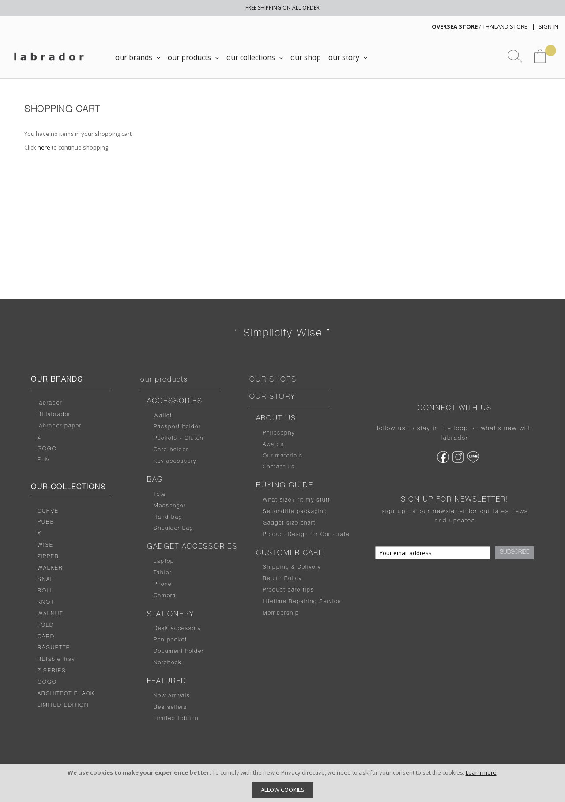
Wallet (163, 416)
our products (164, 380)
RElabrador (54, 414)
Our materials (283, 456)
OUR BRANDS (57, 380)
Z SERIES (52, 671)
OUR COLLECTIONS (68, 487)
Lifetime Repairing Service (302, 601)
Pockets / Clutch (178, 438)
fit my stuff (312, 500)
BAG (155, 480)
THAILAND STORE (504, 26)
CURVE (48, 511)
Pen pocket (170, 640)
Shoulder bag (173, 528)
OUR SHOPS (273, 380)
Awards (273, 444)
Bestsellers (170, 707)
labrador (50, 403)
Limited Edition (176, 718)
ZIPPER (48, 556)
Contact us (279, 467)
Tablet (163, 573)
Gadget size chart (289, 523)
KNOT (46, 602)
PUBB (46, 522)
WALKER (50, 568)
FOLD (46, 625)
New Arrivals (172, 696)
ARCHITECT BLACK (66, 694)
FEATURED (167, 682)
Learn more (481, 772)
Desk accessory (177, 628)
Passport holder (177, 427)
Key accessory (175, 461)
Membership (281, 613)
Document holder (179, 651)
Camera (165, 596)
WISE (45, 545)
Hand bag (168, 517)
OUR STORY (272, 397)
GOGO (47, 449)
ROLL (46, 591)
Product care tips (288, 590)
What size (277, 500)
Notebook (168, 663)
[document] (282, 783)
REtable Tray (56, 659)
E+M (44, 460)
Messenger (170, 506)
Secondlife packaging (295, 511)
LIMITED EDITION (63, 705)
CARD (46, 637)
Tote (160, 494)
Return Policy (282, 578)
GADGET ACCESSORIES (192, 547)
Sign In (548, 26)
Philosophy (279, 433)
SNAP (46, 579)
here (44, 147)
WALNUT (50, 614)
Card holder (171, 450)
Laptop (164, 561)
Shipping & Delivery (292, 567)
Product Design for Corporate (306, 534)
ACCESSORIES (175, 401)
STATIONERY (170, 614)
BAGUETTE (54, 648)
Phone (163, 584)
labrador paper (60, 426)
